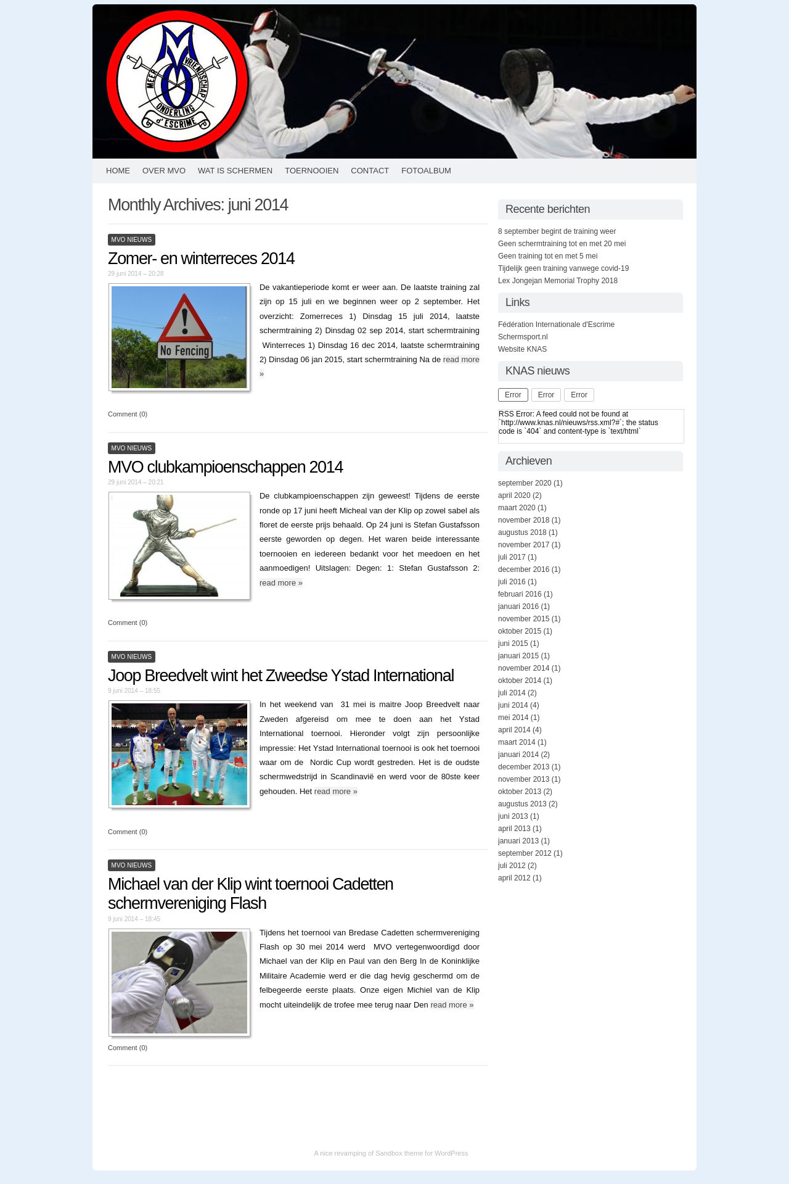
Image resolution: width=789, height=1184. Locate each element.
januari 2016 (518, 606)
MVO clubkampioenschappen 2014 (225, 467)
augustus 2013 (522, 804)
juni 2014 (513, 705)
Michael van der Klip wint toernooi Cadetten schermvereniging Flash (250, 894)
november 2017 (523, 544)
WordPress (451, 1153)
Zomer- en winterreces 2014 (201, 258)
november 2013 (523, 779)
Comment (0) (127, 414)
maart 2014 (517, 742)
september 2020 (525, 483)
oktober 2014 (519, 680)
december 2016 (523, 569)
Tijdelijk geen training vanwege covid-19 (563, 268)
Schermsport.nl (523, 337)
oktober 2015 (519, 631)
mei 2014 (513, 717)
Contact (370, 170)
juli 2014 (512, 693)
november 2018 (523, 520)
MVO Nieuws (132, 239)
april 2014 (514, 730)
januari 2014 (518, 754)
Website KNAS (522, 349)
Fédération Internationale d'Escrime (556, 324)
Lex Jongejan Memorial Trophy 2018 (558, 280)
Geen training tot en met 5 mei (547, 256)
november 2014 (523, 668)
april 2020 (514, 495)
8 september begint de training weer (557, 231)
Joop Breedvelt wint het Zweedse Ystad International (281, 675)
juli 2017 (512, 557)
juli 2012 (512, 865)
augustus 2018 (522, 532)
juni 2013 (513, 816)
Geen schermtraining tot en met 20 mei (562, 243)
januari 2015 (518, 656)
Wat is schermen (235, 170)
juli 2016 (512, 582)
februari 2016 (520, 594)
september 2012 (525, 853)
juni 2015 (513, 643)
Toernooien (311, 170)
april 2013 (514, 828)
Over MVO (164, 170)
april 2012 (514, 878)
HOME (118, 170)
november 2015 (523, 619)
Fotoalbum (426, 170)
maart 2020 (517, 507)
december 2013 (523, 767)
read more (281, 582)
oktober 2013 (519, 791)
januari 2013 (518, 841)
